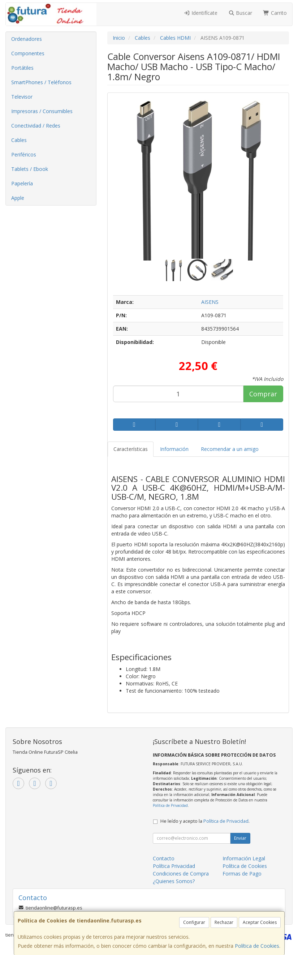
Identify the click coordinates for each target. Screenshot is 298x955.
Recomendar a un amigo (230, 449)
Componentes (27, 53)
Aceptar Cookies (260, 922)
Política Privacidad (174, 865)
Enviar (240, 838)
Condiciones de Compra (181, 873)
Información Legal (244, 858)
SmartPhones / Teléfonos (41, 82)
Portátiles (22, 67)
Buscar (240, 12)
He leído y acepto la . (205, 821)
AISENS (210, 301)
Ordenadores (26, 38)
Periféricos (23, 154)
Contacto (163, 858)
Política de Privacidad (170, 805)
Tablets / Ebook (29, 168)
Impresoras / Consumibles (42, 111)
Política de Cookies (257, 945)
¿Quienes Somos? (174, 881)
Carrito (275, 12)
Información (174, 449)
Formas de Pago (242, 873)
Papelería (22, 183)
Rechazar (224, 922)
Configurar (194, 922)
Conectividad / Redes (35, 125)
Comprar (263, 394)
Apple (17, 197)
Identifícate (200, 12)
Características (130, 449)
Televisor (22, 96)
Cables (19, 140)
